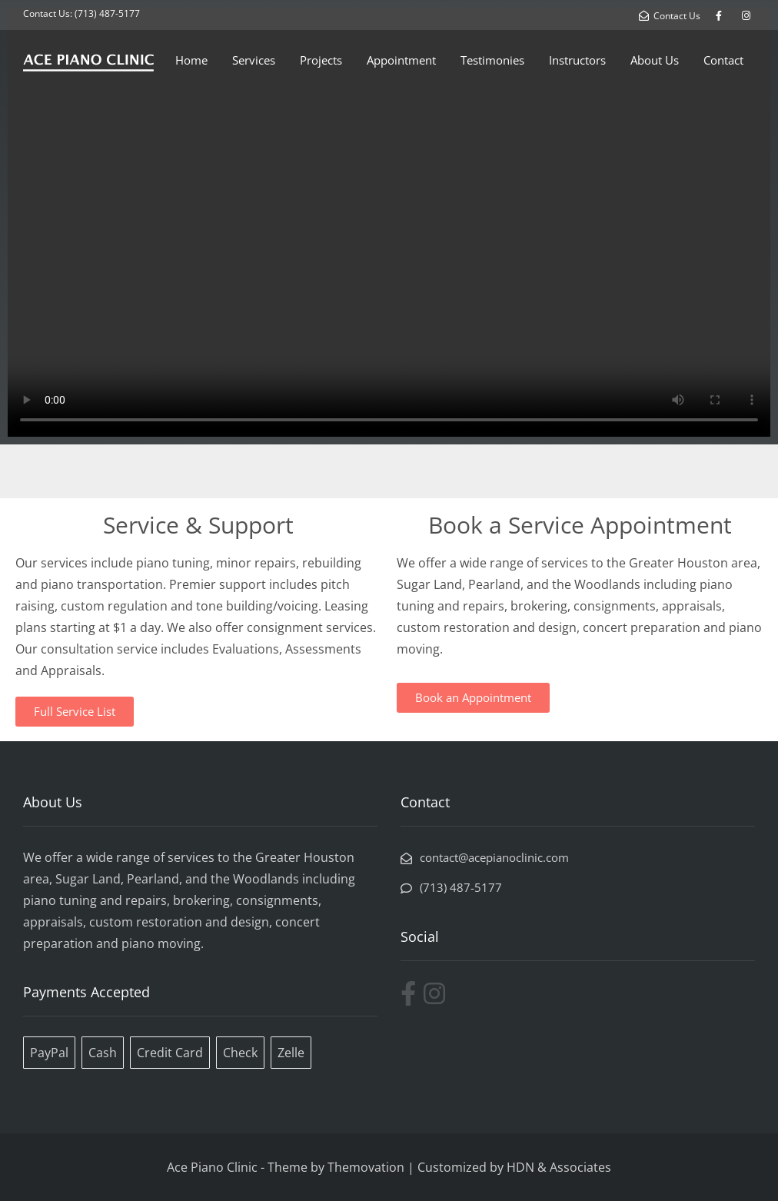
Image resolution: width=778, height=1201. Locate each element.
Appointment (401, 60)
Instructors (577, 60)
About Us (654, 60)
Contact (723, 60)
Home (191, 60)
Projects (321, 60)
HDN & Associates (559, 1167)
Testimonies (492, 60)
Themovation (365, 1167)
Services (253, 60)
